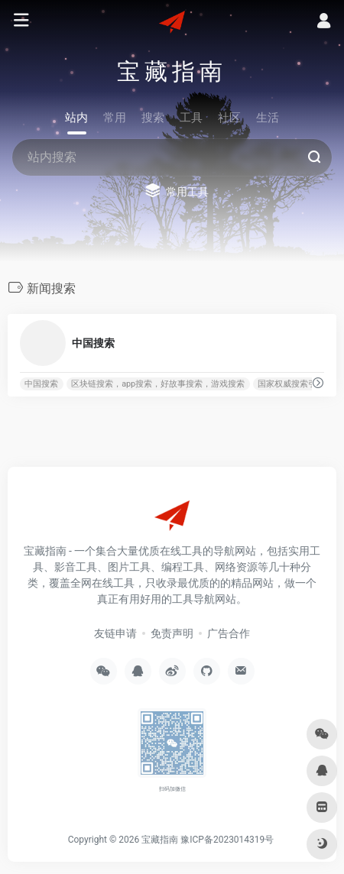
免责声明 (172, 633)
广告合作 (228, 633)
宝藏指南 (159, 839)
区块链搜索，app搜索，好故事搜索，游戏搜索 (158, 384)
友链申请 (115, 633)
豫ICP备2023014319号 (227, 839)
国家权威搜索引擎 (291, 384)
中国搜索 (41, 384)
